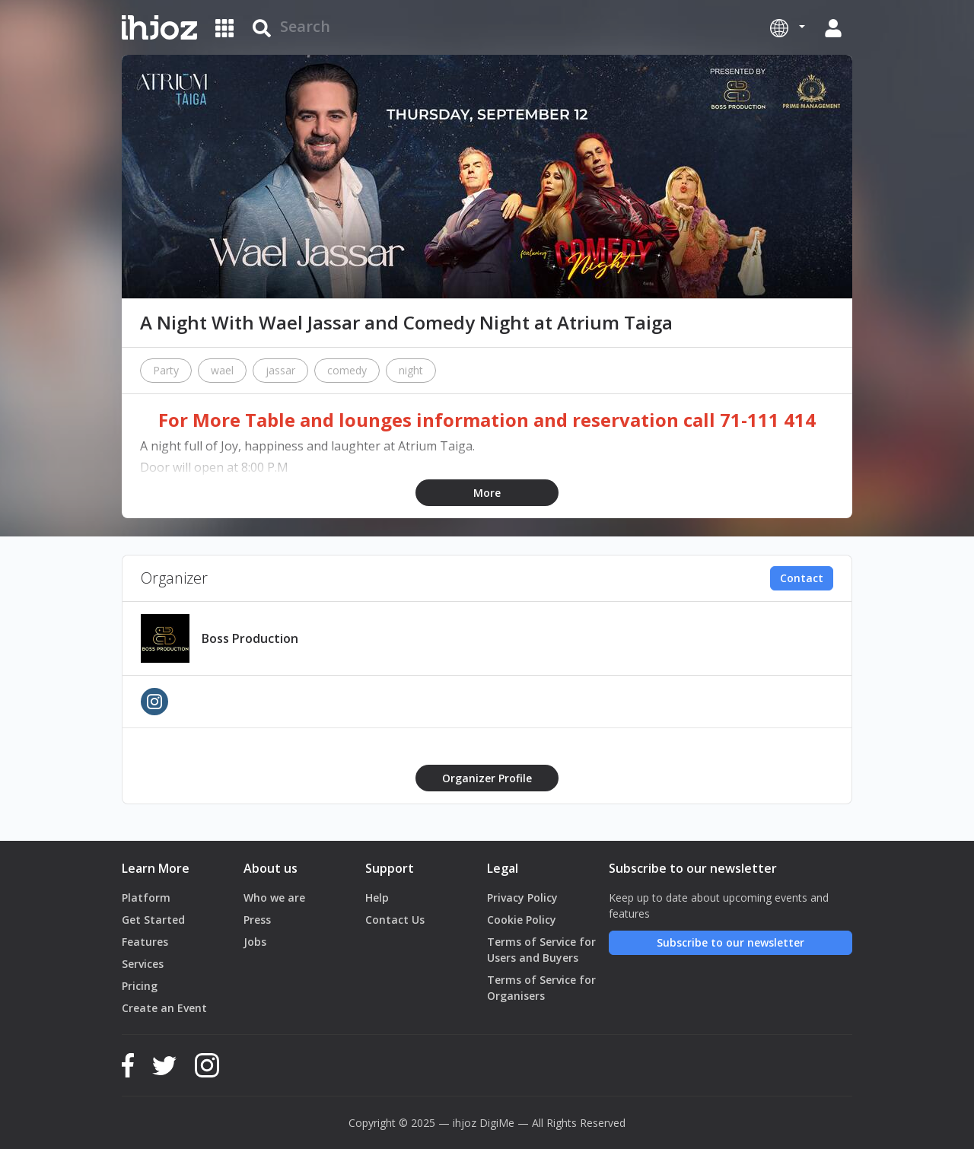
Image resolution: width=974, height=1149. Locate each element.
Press (257, 919)
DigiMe (496, 1123)
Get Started (153, 919)
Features (145, 941)
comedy (347, 370)
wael (222, 370)
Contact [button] (801, 578)
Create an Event (164, 1008)
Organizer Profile (487, 778)
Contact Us (395, 919)
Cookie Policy (521, 919)
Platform (146, 897)
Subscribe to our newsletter (730, 942)
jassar (280, 370)
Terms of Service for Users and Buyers (541, 949)
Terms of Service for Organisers (541, 987)
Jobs (255, 941)
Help (377, 897)
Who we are (274, 897)
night (411, 370)
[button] (787, 27)
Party (166, 370)
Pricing (140, 986)
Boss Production (250, 638)
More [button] (487, 492)
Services (143, 963)
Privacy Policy (522, 897)
